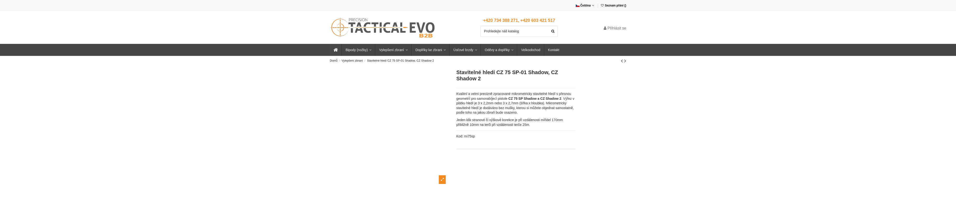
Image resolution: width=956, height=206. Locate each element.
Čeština (585, 5)
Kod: (459, 136)
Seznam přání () (613, 5)
